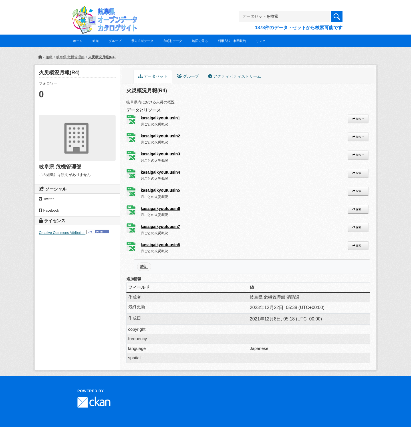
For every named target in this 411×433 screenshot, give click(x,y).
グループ (115, 41)
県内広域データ (142, 41)
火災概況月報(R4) (101, 57)
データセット (153, 76)
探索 (357, 118)
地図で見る (200, 41)
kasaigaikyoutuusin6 (160, 208)
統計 (144, 266)
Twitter (46, 199)
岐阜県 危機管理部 (70, 57)
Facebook (49, 211)
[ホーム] (40, 57)
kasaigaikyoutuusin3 (160, 154)
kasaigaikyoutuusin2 (160, 136)
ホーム (77, 41)
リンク (260, 41)
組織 (95, 41)
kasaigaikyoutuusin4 (160, 172)
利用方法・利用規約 (232, 41)
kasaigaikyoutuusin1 (160, 118)
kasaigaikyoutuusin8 (160, 244)
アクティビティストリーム (234, 76)
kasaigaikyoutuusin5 (160, 190)
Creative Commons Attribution (62, 233)
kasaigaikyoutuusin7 (160, 226)
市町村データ (172, 41)
